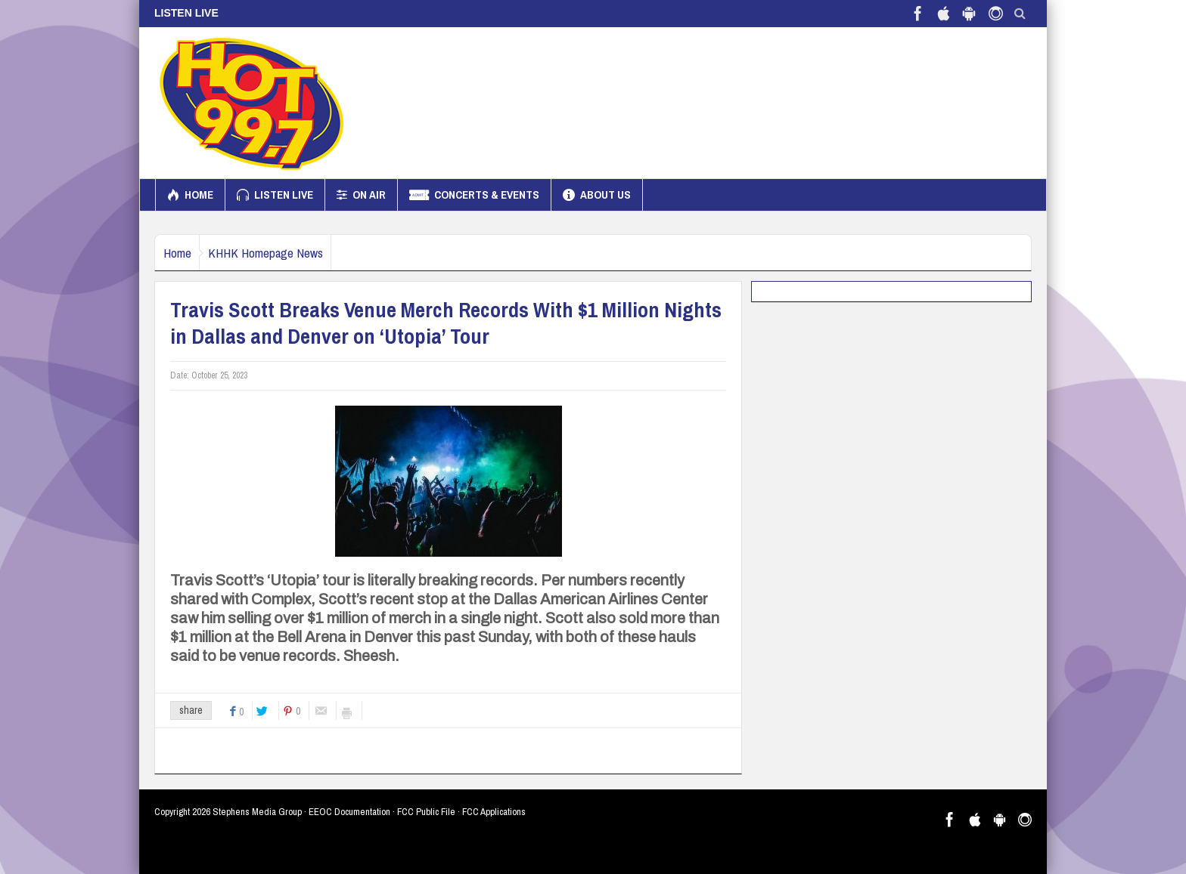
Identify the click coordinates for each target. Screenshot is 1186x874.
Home (190, 195)
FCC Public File (426, 811)
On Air (361, 195)
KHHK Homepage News (286, 252)
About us (597, 195)
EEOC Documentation (349, 811)
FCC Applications (494, 811)
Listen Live (275, 195)
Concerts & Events (474, 195)
